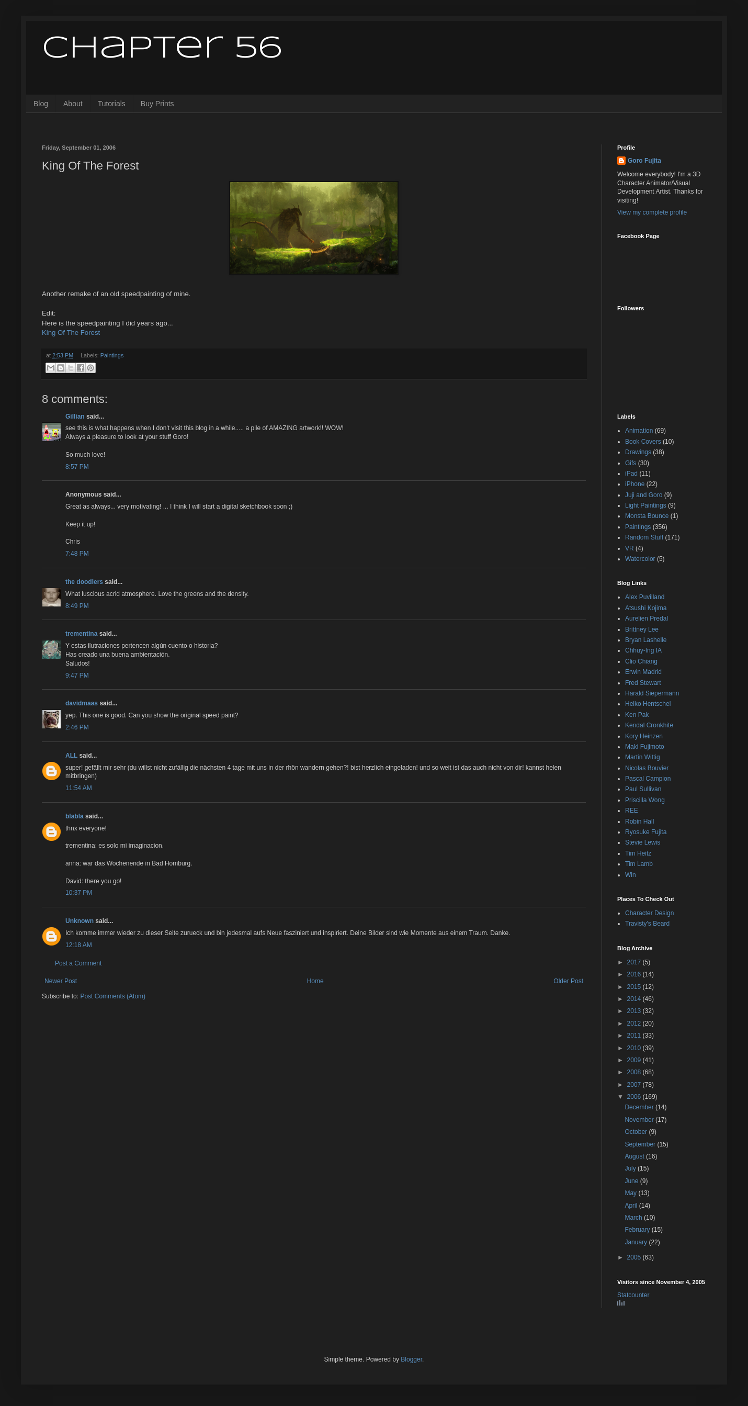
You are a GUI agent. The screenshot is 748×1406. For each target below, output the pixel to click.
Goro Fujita (644, 160)
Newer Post (60, 981)
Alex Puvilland (644, 597)
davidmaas (81, 703)
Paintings (111, 355)
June (632, 1181)
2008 (635, 1072)
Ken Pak (637, 714)
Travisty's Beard (647, 923)
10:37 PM (78, 892)
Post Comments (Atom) (112, 996)
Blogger (411, 1359)
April (632, 1205)
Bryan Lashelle (645, 640)
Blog (40, 103)
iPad (631, 473)
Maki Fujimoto (644, 746)
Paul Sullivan (643, 789)
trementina (81, 633)
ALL (71, 755)
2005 (635, 1257)
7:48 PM (77, 553)
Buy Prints (157, 103)
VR (629, 548)
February (638, 1229)
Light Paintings (645, 505)
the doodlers (84, 582)
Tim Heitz (638, 853)
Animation (639, 430)
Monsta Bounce (646, 516)
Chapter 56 (162, 48)
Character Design (649, 913)
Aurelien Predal (646, 618)
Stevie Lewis (642, 842)
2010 (635, 1048)
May (631, 1193)
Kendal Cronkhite (649, 725)
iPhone (634, 484)
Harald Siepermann (652, 693)
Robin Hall (639, 821)
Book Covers (643, 441)
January (637, 1242)
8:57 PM (77, 466)
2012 (635, 1023)
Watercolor (640, 559)
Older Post (568, 981)
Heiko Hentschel (648, 703)
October (637, 1131)
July (631, 1168)
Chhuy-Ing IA (643, 650)
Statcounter (633, 1295)
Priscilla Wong (645, 800)
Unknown (79, 921)
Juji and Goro (643, 495)
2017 (635, 962)
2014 (635, 999)
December (640, 1107)
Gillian (75, 416)
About (73, 103)
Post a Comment (78, 963)
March (634, 1217)
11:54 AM (78, 788)
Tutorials (112, 103)
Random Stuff (644, 537)
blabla (74, 816)
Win (630, 875)
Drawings (638, 452)
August (635, 1156)
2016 (635, 974)
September (641, 1144)
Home (315, 981)
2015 (635, 987)
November (640, 1119)
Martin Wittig (642, 757)
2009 (635, 1060)
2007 (635, 1084)
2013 (635, 1011)
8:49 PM (77, 606)
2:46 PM (77, 727)
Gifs (630, 463)
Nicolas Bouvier (646, 768)
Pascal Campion (648, 778)
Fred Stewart (643, 683)
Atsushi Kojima (645, 608)
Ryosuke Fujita (645, 832)
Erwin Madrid (643, 672)
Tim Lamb (639, 864)
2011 (635, 1035)
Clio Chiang (641, 661)
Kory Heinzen (644, 736)
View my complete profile (652, 212)
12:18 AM (78, 945)
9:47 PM (77, 675)
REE (631, 810)
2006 (635, 1096)
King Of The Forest (71, 332)
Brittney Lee (642, 629)
